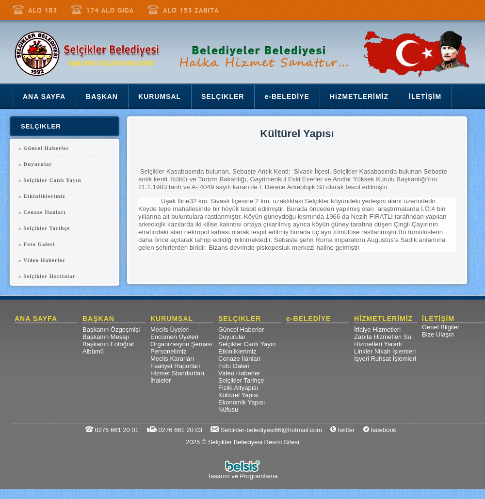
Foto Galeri (233, 366)
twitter (342, 430)
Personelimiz (168, 351)
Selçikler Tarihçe (241, 380)
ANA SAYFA (36, 318)
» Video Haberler (41, 260)
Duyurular (231, 336)
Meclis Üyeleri (170, 329)
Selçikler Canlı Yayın (247, 344)
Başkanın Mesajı (105, 336)
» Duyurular (35, 164)
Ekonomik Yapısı (241, 402)
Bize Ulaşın (438, 334)
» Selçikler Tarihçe (44, 228)
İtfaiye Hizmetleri (377, 329)
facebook (379, 430)
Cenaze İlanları (239, 358)
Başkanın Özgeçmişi (111, 329)
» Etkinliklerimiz (41, 196)
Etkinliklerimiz (237, 351)
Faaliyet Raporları (175, 366)
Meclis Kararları (172, 358)
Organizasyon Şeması (181, 344)
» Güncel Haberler (43, 148)
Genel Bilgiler (440, 327)
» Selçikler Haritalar (46, 276)
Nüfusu (228, 409)
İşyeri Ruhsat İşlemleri (385, 358)
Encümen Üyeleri (174, 336)
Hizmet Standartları (177, 373)
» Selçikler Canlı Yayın (49, 180)
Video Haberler (239, 373)
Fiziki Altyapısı (238, 387)
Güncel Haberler (241, 329)
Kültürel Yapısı (238, 395)
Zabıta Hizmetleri (378, 336)
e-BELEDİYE (308, 318)
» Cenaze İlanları (42, 212)
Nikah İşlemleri (395, 351)
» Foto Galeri (36, 244)
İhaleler (160, 380)
